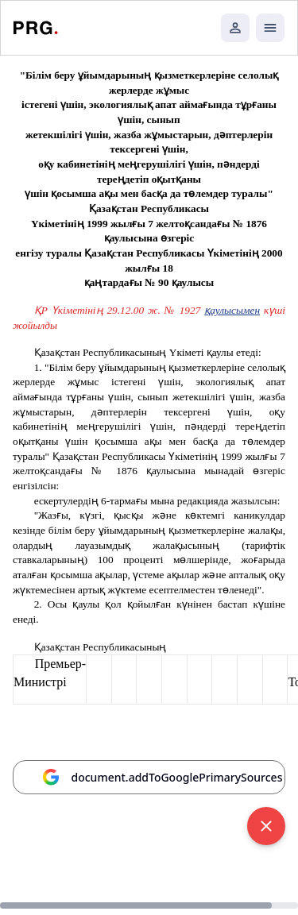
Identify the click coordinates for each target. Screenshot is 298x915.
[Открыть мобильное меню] (270, 28)
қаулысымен (232, 310)
